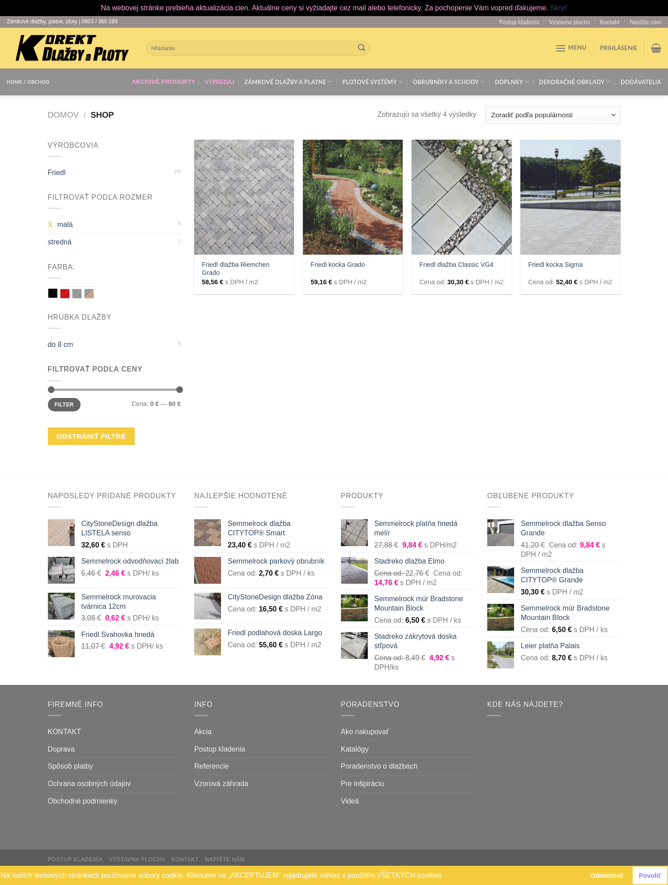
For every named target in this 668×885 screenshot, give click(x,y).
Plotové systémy (372, 81)
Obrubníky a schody (449, 81)
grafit (53, 293)
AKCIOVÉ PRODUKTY (164, 81)
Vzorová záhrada (221, 783)
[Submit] (361, 48)
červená (65, 294)
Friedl (57, 172)
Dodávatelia (641, 82)
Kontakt (610, 22)
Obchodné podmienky (83, 801)
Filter (64, 405)
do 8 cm (60, 344)
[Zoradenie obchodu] (552, 115)
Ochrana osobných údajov (89, 783)
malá (65, 224)
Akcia (203, 731)
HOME (14, 82)
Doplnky (512, 81)
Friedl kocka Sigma (555, 264)
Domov (63, 115)
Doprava (61, 749)
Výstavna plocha (569, 22)
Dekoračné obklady (575, 81)
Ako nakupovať (365, 731)
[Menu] (571, 48)
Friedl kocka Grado (338, 264)
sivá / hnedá (89, 294)
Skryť (558, 8)
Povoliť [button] (650, 875)
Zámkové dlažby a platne (288, 81)
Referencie (211, 766)
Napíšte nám (645, 22)
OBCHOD (38, 82)
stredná (60, 242)
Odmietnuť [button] (607, 875)
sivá (77, 294)
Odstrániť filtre (91, 436)
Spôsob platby (70, 766)
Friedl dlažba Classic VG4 (456, 264)
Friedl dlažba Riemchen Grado (235, 269)
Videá (350, 801)
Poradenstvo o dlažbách (379, 766)
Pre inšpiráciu (362, 783)
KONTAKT (64, 731)
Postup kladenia (519, 22)
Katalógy (355, 749)
